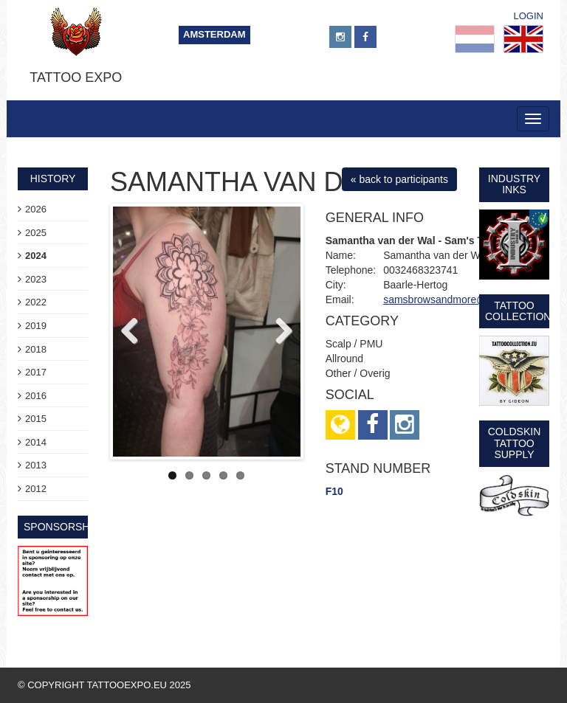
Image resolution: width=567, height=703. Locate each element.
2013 (36, 465)
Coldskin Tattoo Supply (514, 443)
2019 (36, 325)
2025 (36, 232)
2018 (36, 349)
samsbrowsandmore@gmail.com (458, 299)
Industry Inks (514, 184)
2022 (36, 302)
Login (528, 15)
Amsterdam (214, 34)
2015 (36, 418)
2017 (36, 372)
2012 (36, 488)
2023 (36, 279)
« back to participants (399, 179)
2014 (36, 442)
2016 (36, 395)
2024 (36, 255)
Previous (135, 332)
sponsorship (62, 527)
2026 (36, 209)
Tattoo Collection (518, 310)
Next (278, 332)
